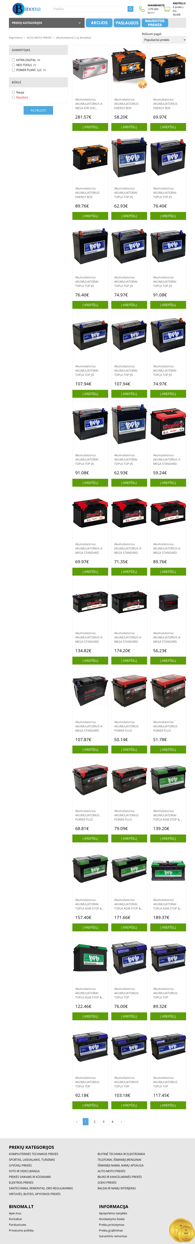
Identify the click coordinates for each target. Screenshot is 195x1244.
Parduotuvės (17, 1225)
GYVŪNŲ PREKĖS (20, 1165)
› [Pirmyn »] (121, 1122)
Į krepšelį (90, 127)
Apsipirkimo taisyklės (113, 1213)
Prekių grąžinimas (111, 1230)
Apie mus (15, 1213)
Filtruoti (38, 110)
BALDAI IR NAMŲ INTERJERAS (117, 1188)
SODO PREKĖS (107, 1183)
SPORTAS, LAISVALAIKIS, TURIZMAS (32, 1160)
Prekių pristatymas (111, 1225)
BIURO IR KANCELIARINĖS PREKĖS (120, 1177)
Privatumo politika (21, 1230)
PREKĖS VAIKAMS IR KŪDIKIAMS (30, 1177)
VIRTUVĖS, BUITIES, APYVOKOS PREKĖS (35, 1194)
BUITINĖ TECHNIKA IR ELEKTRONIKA (121, 1154)
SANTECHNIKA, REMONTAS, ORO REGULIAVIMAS (41, 1188)
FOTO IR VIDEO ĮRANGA (24, 1171)
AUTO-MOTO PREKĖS (39, 37)
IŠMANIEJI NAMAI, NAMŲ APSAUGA (121, 1165)
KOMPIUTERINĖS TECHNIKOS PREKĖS (33, 1154)
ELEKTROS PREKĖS (21, 1183)
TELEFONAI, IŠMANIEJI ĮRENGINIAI (119, 1160)
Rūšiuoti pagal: (152, 34)
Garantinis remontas (113, 1236)
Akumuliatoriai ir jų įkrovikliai (73, 37)
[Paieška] (90, 9)
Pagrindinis (16, 37)
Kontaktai (15, 1219)
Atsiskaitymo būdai (112, 1219)
